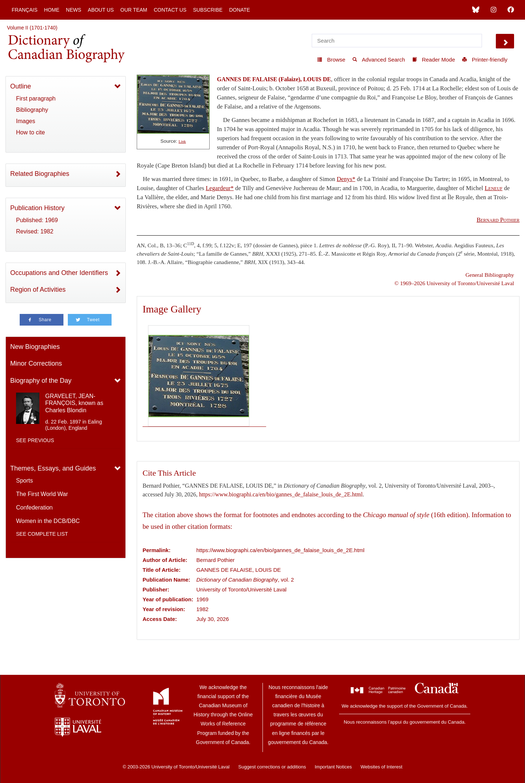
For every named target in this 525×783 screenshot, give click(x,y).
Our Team (133, 10)
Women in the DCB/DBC (48, 521)
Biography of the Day (40, 380)
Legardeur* (220, 188)
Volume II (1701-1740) (32, 28)
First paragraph (36, 98)
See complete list (42, 534)
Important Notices (333, 767)
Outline (20, 86)
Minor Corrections (36, 363)
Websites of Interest (381, 767)
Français (25, 10)
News (73, 10)
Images (25, 121)
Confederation (34, 507)
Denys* (346, 179)
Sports (24, 480)
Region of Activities (38, 289)
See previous (35, 440)
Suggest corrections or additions (272, 767)
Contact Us (170, 10)
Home (51, 10)
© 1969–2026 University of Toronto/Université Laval (454, 283)
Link (182, 141)
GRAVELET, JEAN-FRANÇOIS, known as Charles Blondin (74, 403)
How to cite (30, 132)
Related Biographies (39, 173)
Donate (239, 10)
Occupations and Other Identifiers (59, 272)
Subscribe (207, 10)
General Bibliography (490, 275)
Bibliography (32, 110)
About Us (101, 10)
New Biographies (35, 346)
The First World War (42, 494)
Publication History (37, 208)
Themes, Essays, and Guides (53, 468)
